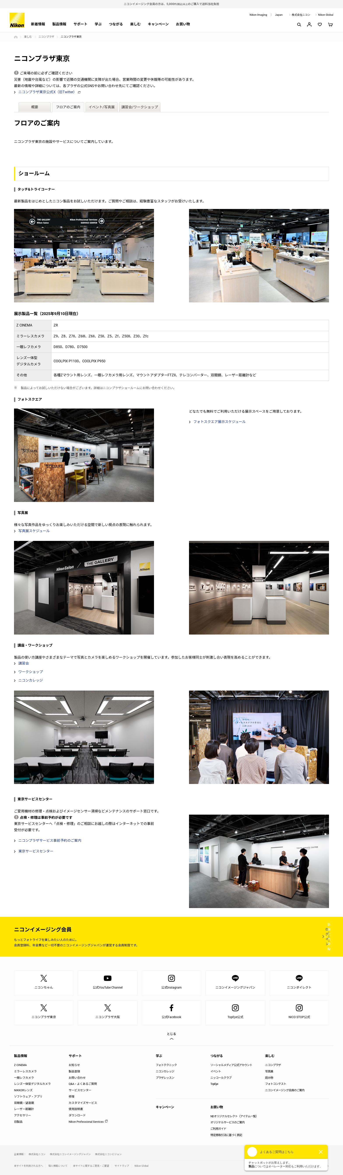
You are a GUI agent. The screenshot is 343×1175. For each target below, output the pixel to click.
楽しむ (135, 24)
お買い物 (183, 24)
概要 (34, 107)
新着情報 (38, 24)
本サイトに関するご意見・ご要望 (91, 1165)
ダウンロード (77, 1115)
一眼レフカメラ (24, 1077)
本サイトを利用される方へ (28, 1165)
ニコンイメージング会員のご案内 (284, 1090)
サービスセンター (80, 1090)
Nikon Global (325, 14)
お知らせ (74, 1065)
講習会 (23, 663)
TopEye (214, 1084)
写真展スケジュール (34, 531)
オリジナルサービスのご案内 (227, 1122)
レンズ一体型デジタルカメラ (32, 1084)
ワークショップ (30, 672)
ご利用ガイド (218, 1128)
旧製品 (18, 1121)
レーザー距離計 (24, 1109)
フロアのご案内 (68, 107)
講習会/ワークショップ (139, 107)
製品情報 (59, 24)
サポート (81, 24)
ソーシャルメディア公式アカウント (231, 1065)
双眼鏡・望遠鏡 (24, 1103)
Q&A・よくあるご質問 (83, 1084)
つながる (116, 24)
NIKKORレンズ (23, 1090)
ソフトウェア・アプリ (28, 1096)
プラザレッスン (165, 1077)
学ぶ (98, 24)
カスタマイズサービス (83, 1103)
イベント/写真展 (102, 107)
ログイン (248, 936)
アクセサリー (22, 1115)
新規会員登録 (303, 936)
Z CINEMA (20, 1065)
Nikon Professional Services (86, 1121)
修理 (71, 1096)
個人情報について (58, 1165)
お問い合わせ (77, 1077)
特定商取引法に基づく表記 (226, 1135)
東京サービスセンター (35, 851)
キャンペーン (158, 24)
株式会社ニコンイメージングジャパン (70, 1154)
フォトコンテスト (275, 1084)
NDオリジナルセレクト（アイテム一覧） (234, 1116)
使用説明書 (76, 1109)
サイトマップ (122, 1165)
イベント (215, 1071)
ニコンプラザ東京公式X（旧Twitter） (49, 92)
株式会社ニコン (301, 14)
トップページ (16, 37)
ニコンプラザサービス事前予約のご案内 (49, 841)
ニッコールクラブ (220, 1077)
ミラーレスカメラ (25, 1071)
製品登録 (74, 1071)
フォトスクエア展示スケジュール (219, 422)
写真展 (269, 1071)
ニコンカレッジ (30, 681)
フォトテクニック (166, 1065)
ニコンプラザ (46, 36)
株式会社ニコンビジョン (108, 1154)
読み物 (269, 1077)
